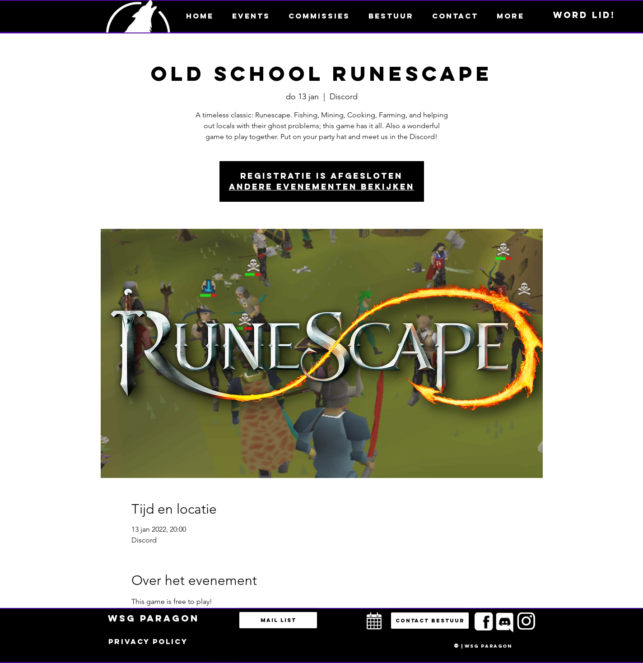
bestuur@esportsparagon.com (221, 661)
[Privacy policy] (148, 642)
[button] (510, 16)
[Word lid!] (584, 15)
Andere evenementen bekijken (322, 186)
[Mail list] (278, 620)
